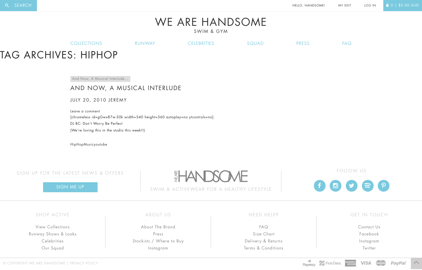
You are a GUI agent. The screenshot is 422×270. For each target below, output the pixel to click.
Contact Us (369, 227)
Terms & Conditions (264, 248)
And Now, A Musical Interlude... (100, 79)
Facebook (369, 234)
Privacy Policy (84, 263)
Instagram (158, 248)
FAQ (347, 43)
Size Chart (264, 234)
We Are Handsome (211, 25)
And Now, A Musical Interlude (126, 88)
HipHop (77, 144)
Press (302, 43)
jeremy (117, 100)
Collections (86, 43)
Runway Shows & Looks (53, 234)
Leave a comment (85, 111)
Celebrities (201, 43)
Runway (145, 43)
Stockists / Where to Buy (158, 241)
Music (88, 144)
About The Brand (158, 227)
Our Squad (53, 248)
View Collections (53, 227)
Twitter (369, 248)
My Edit (344, 5)
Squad (255, 43)
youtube (100, 144)
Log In (370, 5)
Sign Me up (70, 187)
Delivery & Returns (264, 241)
